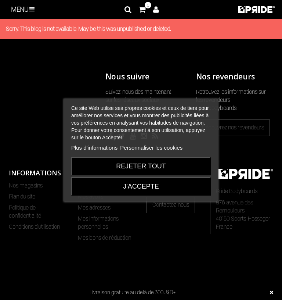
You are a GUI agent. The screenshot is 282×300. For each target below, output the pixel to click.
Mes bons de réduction (104, 238)
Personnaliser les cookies (151, 147)
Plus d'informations (94, 147)
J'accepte (141, 186)
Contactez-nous (170, 204)
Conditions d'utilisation (34, 227)
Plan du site (22, 196)
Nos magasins (26, 185)
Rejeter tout (141, 166)
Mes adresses (94, 207)
